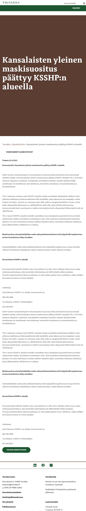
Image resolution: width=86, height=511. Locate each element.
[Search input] (72, 3)
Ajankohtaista (18, 144)
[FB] (43, 465)
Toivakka (11, 3)
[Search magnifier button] (84, 3)
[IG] (51, 465)
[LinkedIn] (35, 465)
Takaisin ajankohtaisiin (16, 450)
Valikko (78, 8)
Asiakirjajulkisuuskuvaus (12, 497)
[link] (17, 152)
